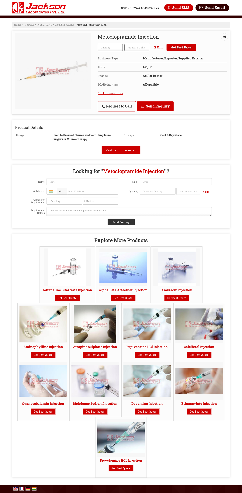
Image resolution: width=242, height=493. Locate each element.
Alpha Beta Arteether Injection (123, 290)
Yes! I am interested (121, 150)
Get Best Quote (67, 298)
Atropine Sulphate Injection (95, 347)
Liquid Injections (64, 24)
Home (17, 24)
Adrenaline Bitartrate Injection (67, 290)
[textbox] (136, 47)
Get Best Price (181, 47)
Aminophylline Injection (43, 347)
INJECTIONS (44, 24)
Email (135, 181)
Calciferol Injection (199, 347)
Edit (158, 47)
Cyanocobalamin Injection (43, 403)
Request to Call (117, 106)
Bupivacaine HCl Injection (147, 347)
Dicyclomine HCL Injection (121, 460)
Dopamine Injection (147, 403)
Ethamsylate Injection (199, 403)
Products (29, 24)
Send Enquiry (155, 106)
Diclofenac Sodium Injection (95, 403)
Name (41, 181)
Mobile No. (39, 191)
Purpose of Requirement (38, 201)
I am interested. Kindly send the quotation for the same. (129, 211)
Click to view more (110, 93)
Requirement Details (38, 211)
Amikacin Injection (176, 290)
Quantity (133, 191)
